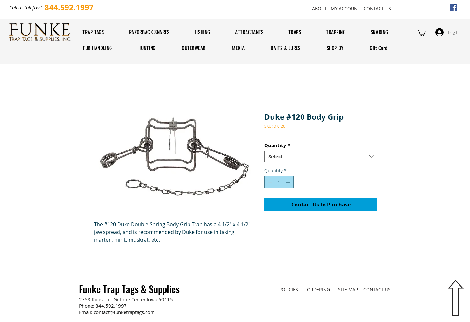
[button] (421, 32)
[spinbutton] (279, 182)
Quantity (277, 145)
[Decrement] (269, 182)
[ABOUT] (319, 8)
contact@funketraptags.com (124, 312)
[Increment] (289, 182)
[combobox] (320, 156)
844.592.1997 (111, 306)
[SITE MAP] (348, 289)
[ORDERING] (318, 289)
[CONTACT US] (377, 8)
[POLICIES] (288, 289)
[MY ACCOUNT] (345, 8)
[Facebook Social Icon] (453, 7)
